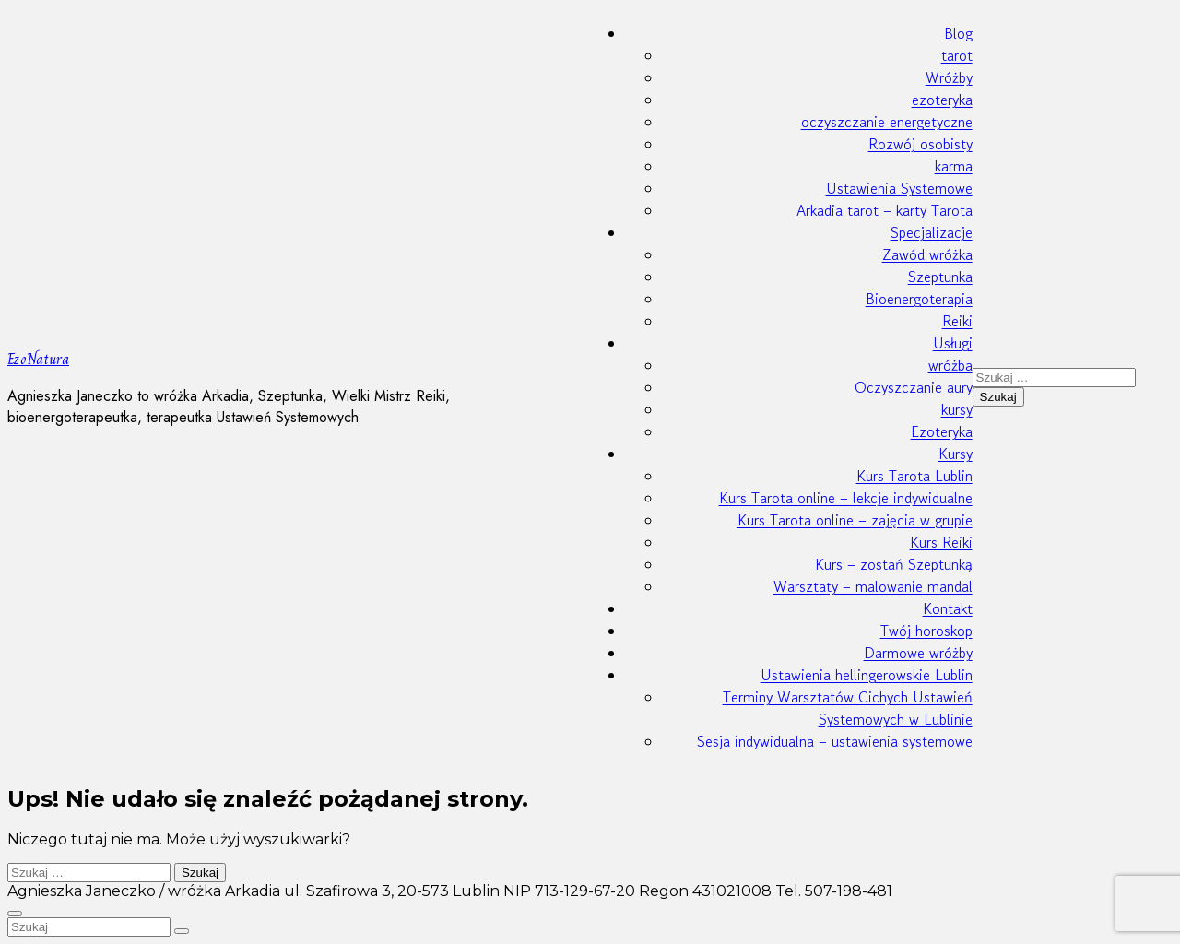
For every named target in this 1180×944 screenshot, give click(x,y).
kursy (957, 409)
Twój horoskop (926, 631)
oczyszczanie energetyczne (887, 122)
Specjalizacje (932, 232)
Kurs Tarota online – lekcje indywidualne (846, 498)
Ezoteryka (942, 431)
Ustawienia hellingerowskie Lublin (867, 675)
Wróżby (949, 77)
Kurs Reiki (941, 542)
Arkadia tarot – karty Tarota (884, 210)
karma (954, 166)
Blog (958, 33)
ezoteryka (942, 99)
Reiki (957, 321)
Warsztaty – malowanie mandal (873, 586)
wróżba (950, 365)
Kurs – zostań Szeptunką (894, 564)
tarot (957, 55)
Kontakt (948, 608)
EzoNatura (38, 359)
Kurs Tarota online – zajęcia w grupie (855, 520)
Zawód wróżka (927, 254)
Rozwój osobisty (920, 144)
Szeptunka (940, 277)
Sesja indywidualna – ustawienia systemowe (835, 741)
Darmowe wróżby (918, 653)
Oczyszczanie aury (914, 387)
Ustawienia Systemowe (899, 188)
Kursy (955, 453)
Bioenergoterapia (919, 299)
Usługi (953, 343)
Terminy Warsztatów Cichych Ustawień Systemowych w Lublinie (848, 708)
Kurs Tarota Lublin (914, 476)
